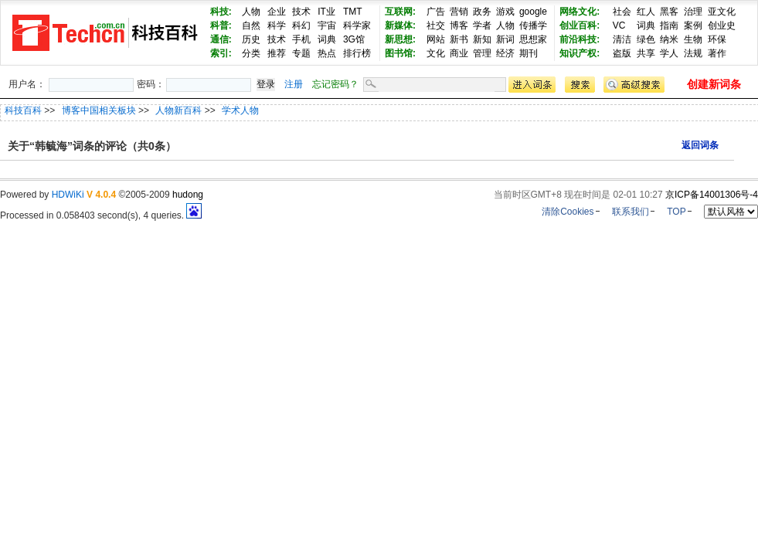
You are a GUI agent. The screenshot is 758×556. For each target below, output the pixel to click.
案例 (693, 25)
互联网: (400, 11)
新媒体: (400, 25)
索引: (221, 53)
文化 (436, 53)
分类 (251, 53)
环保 (717, 39)
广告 (436, 11)
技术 (301, 11)
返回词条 (700, 145)
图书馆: (400, 53)
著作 (717, 53)
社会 (622, 11)
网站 (436, 39)
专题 (301, 53)
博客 (459, 25)
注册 (293, 84)
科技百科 (23, 110)
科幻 (301, 25)
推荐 (276, 53)
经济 (505, 53)
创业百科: (579, 25)
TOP (676, 211)
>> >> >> (151, 110)
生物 (693, 39)
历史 (251, 39)
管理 (482, 53)
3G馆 (354, 39)
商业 (459, 53)
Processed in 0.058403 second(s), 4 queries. (101, 215)
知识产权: (579, 53)
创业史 (722, 25)
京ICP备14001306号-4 (711, 194)
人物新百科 (179, 110)
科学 (276, 25)
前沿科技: (579, 39)
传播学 (533, 25)
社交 (436, 25)
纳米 (669, 39)
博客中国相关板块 (100, 110)
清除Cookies (567, 211)
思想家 (533, 39)
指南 (669, 25)
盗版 (622, 53)
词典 (327, 39)
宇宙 (327, 25)
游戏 (505, 11)
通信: (221, 39)
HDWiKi (68, 194)
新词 (505, 39)
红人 (646, 11)
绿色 (646, 39)
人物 (251, 11)
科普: (221, 25)
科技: (221, 11)
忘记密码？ (335, 84)
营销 (459, 11)
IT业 (326, 11)
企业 (276, 11)
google (533, 11)
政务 (482, 11)
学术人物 (240, 110)
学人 (669, 53)
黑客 (669, 11)
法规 (693, 53)
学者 (482, 25)
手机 (301, 39)
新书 (459, 39)
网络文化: (579, 11)
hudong (187, 194)
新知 (482, 39)
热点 (327, 53)
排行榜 (357, 53)
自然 (251, 25)
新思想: (400, 39)
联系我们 (630, 211)
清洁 (622, 39)
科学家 (357, 25)
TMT (352, 11)
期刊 (528, 53)
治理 (693, 11)
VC (619, 25)
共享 (646, 53)
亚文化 (722, 11)
